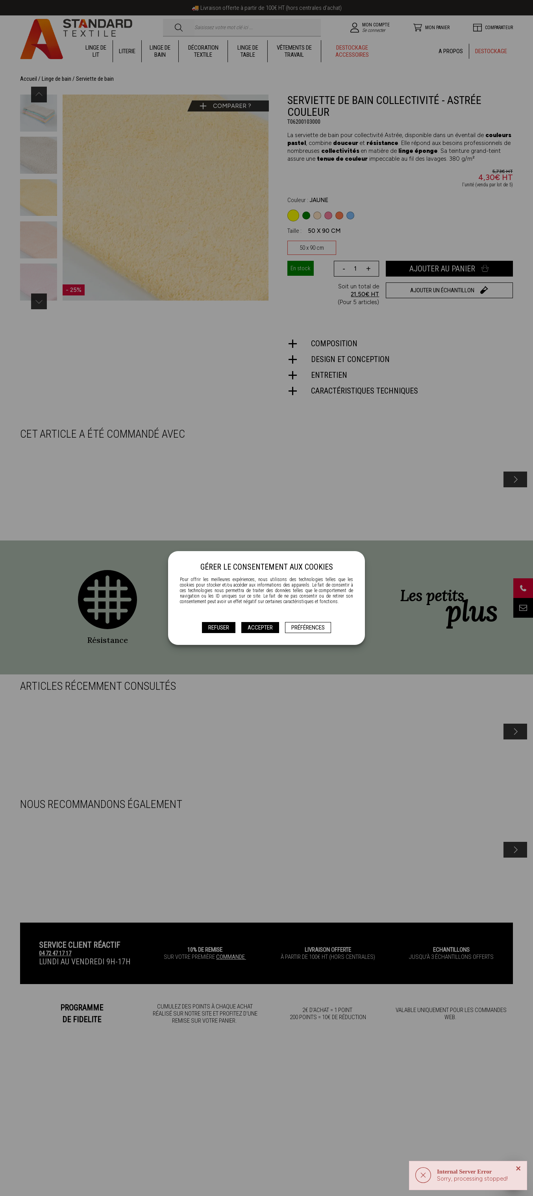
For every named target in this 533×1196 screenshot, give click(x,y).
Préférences (308, 627)
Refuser (218, 627)
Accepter (260, 627)
